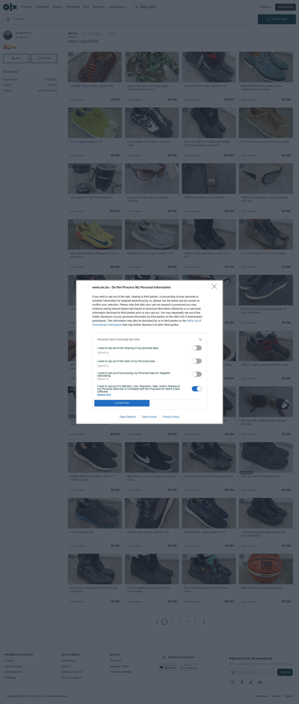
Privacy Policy (171, 416)
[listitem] (149, 339)
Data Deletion (128, 416)
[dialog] (149, 352)
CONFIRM (122, 403)
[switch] (197, 347)
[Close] (215, 287)
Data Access (149, 416)
